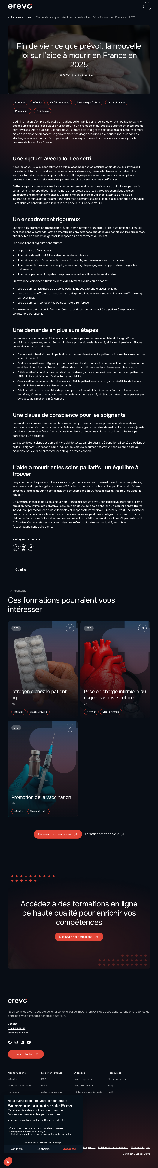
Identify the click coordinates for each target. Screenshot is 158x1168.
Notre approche (83, 1079)
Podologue (14, 1092)
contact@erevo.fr (18, 1032)
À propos (79, 1072)
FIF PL (44, 1085)
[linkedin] (22, 1042)
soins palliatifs (132, 482)
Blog (110, 1085)
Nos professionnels (85, 1085)
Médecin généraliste (19, 1085)
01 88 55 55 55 (16, 1028)
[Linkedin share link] (23, 547)
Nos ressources (117, 1079)
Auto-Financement (52, 1092)
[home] (20, 6)
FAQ (110, 1092)
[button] (146, 6)
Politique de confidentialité (113, 1147)
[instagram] (16, 1042)
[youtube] (29, 1042)
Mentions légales (140, 1147)
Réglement (89, 1147)
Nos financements (51, 1072)
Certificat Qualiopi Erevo (136, 1153)
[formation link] (43, 669)
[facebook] (10, 1042)
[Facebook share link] (31, 547)
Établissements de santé (88, 1092)
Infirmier (12, 1079)
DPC (43, 1079)
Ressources (114, 1072)
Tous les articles (21, 17)
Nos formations (17, 1072)
